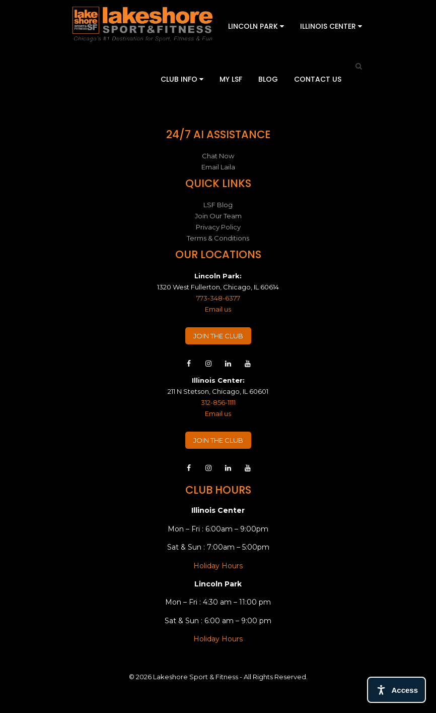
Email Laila (218, 167)
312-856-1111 (218, 402)
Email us (218, 309)
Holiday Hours (218, 565)
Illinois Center (331, 26)
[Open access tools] (396, 690)
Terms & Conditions (218, 238)
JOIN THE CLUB (218, 336)
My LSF (231, 79)
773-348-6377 (218, 298)
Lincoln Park (256, 26)
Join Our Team (218, 216)
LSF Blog (218, 205)
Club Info (182, 79)
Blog (268, 79)
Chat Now (218, 156)
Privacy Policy (218, 227)
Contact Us (317, 79)
